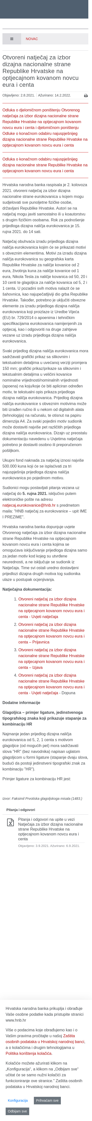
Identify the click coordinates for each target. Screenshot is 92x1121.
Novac (32, 39)
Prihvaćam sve (47, 1100)
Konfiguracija (18, 1100)
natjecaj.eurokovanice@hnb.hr (28, 505)
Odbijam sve (17, 1111)
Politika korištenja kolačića (29, 1053)
